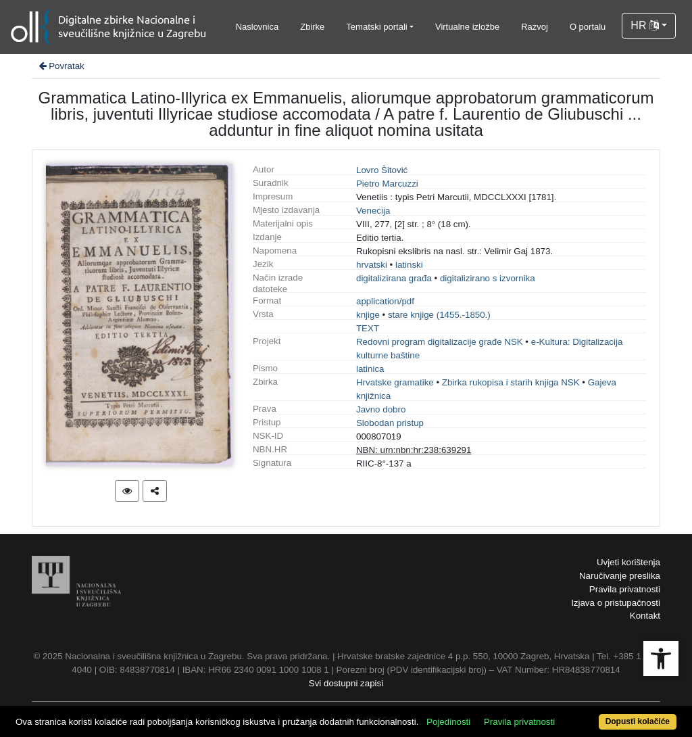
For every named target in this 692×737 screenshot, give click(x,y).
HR (645, 25)
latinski (409, 265)
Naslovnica (257, 27)
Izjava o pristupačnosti (615, 603)
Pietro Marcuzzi (387, 184)
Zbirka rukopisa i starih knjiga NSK (511, 382)
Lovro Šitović (381, 170)
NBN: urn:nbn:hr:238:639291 (413, 450)
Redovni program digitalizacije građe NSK (439, 342)
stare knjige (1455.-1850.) (439, 315)
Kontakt (645, 616)
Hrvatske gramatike (395, 382)
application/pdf (385, 301)
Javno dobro (380, 409)
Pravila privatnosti (624, 589)
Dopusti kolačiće (638, 721)
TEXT (367, 328)
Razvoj (534, 27)
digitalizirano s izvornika (487, 278)
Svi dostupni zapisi (346, 683)
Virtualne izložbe (467, 27)
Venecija (373, 211)
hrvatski (371, 265)
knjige (368, 315)
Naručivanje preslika (619, 576)
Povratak (60, 66)
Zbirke (312, 27)
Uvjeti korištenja (628, 562)
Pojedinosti (448, 722)
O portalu (588, 27)
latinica (370, 369)
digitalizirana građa (394, 278)
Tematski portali (376, 27)
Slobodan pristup (390, 423)
